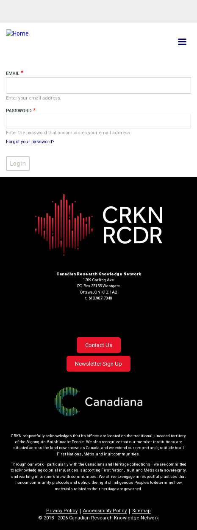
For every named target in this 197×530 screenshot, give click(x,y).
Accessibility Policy (105, 510)
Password (19, 111)
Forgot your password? (30, 141)
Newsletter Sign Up (98, 364)
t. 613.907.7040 (98, 298)
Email (12, 73)
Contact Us (98, 345)
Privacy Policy (62, 510)
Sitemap (141, 510)
